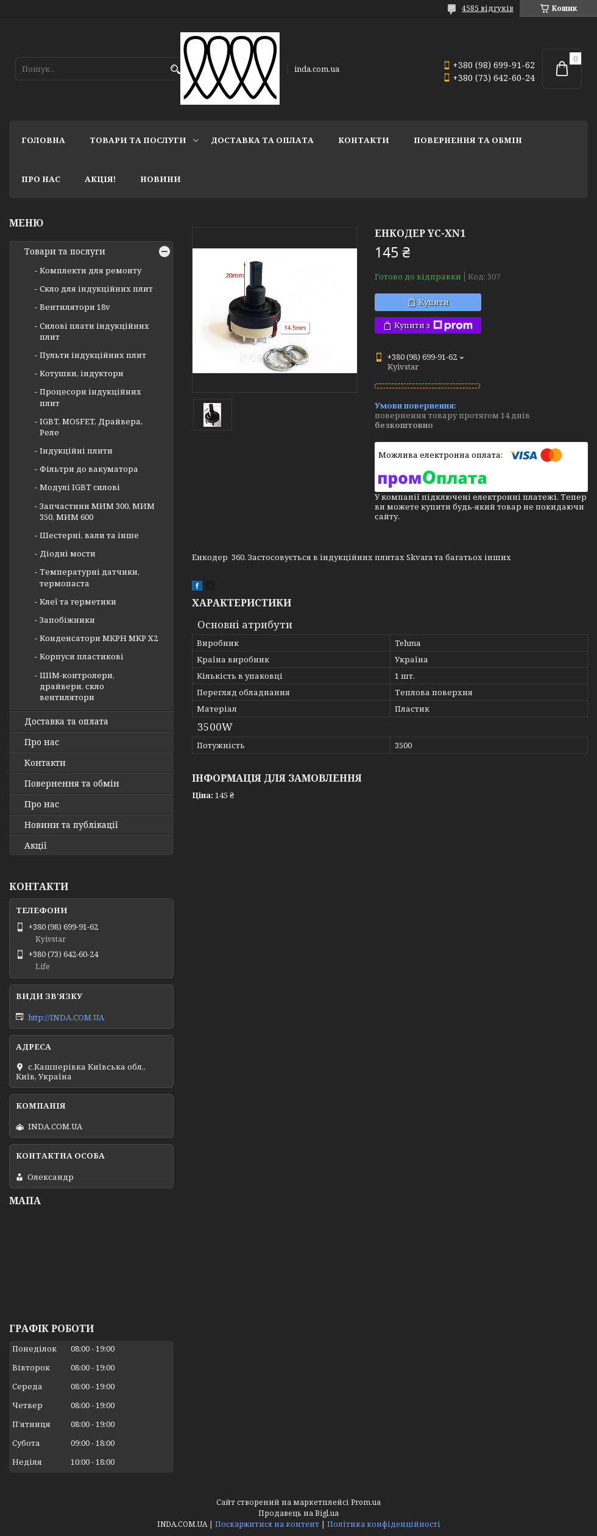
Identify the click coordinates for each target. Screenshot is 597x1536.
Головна (43, 140)
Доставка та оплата (262, 140)
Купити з (433, 325)
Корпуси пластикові (82, 656)
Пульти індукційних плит (93, 354)
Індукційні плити (76, 450)
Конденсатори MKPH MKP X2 (99, 638)
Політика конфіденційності (383, 1524)
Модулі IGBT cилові (80, 487)
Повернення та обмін (468, 140)
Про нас (40, 179)
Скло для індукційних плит (96, 288)
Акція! (100, 179)
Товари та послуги (138, 140)
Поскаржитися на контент (267, 1524)
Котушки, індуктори (82, 373)
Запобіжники (67, 619)
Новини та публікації (71, 824)
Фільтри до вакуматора (89, 468)
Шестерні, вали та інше (89, 535)
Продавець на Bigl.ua (298, 1513)
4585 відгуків (488, 8)
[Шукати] (175, 69)
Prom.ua (366, 1502)
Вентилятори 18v (75, 306)
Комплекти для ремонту (90, 270)
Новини (160, 179)
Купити (434, 301)
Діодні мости (68, 553)
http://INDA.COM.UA (66, 1017)
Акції (35, 845)
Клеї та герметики (78, 601)
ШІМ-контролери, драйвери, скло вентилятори (77, 686)
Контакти (363, 140)
